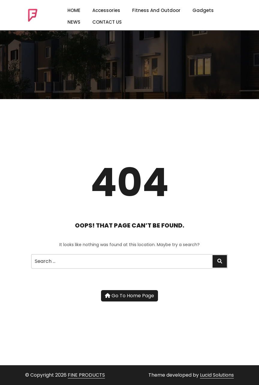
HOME (73, 10)
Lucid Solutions (217, 375)
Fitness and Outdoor (156, 10)
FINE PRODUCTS (86, 375)
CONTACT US (107, 22)
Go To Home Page (129, 295)
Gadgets (203, 10)
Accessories (106, 10)
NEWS (73, 22)
